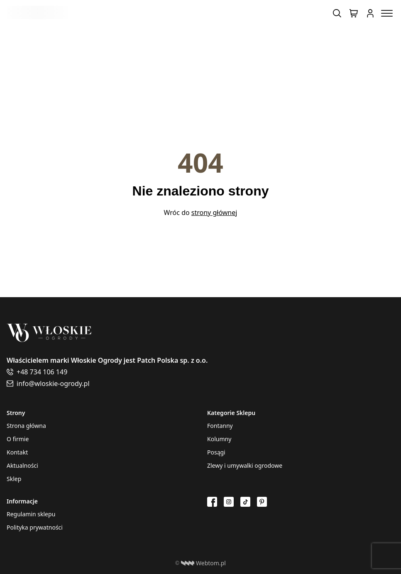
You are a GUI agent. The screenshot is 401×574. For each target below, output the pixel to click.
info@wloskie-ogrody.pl (53, 383)
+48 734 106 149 (42, 371)
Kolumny (219, 439)
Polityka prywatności (35, 527)
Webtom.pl (203, 563)
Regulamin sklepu (31, 514)
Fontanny (220, 426)
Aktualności (22, 465)
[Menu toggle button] (387, 13)
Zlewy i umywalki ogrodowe (244, 465)
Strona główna (26, 426)
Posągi (216, 452)
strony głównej (214, 212)
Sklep (14, 479)
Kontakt (17, 452)
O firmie (18, 439)
